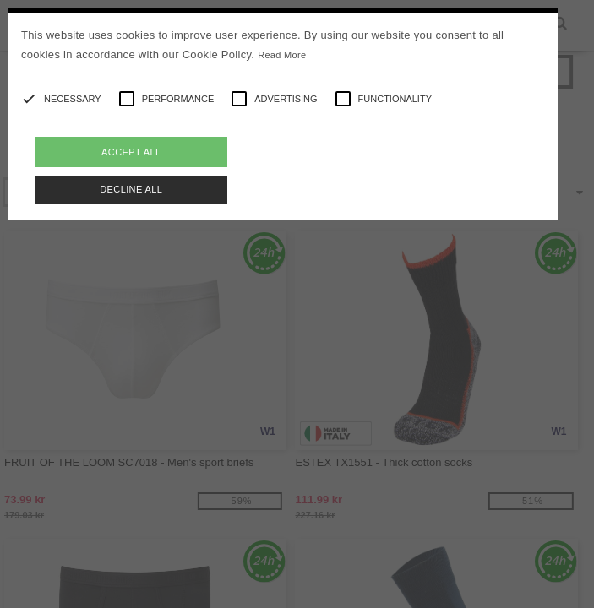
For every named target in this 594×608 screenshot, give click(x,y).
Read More (282, 55)
